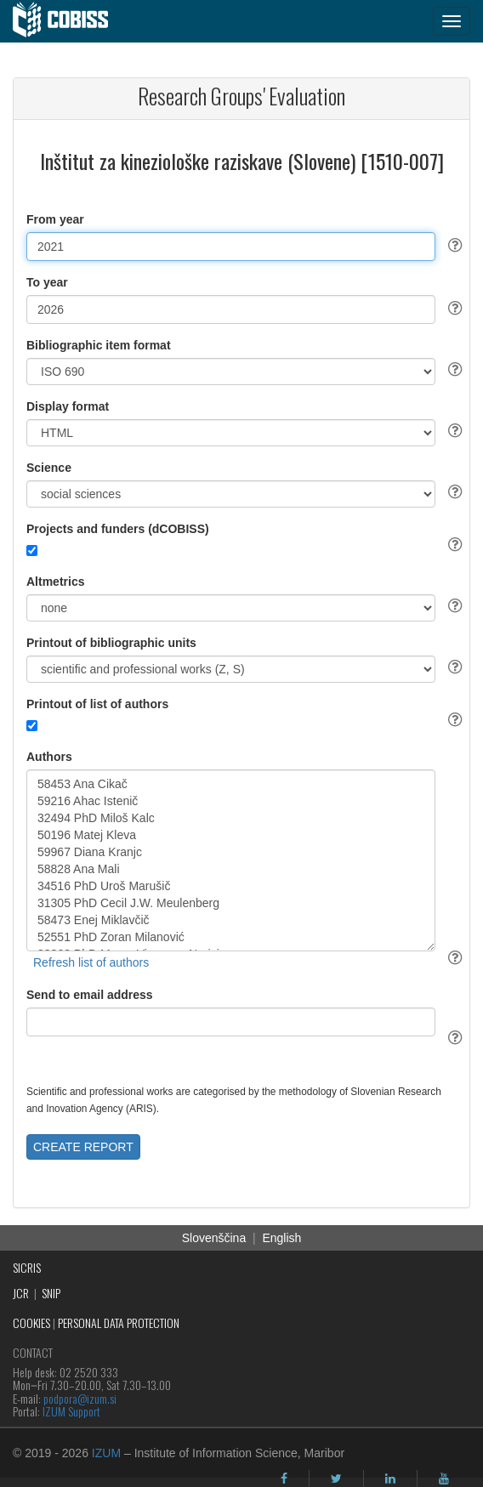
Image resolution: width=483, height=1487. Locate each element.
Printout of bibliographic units (111, 643)
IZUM (106, 1453)
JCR (21, 1293)
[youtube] (444, 1478)
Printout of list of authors (97, 704)
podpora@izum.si (79, 1398)
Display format (67, 406)
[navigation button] (451, 21)
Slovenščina (214, 1238)
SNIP (51, 1293)
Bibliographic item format (98, 345)
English (281, 1238)
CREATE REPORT (83, 1147)
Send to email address (89, 995)
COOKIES (31, 1322)
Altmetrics (55, 581)
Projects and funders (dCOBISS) (117, 529)
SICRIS (27, 1267)
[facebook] (284, 1478)
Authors (49, 756)
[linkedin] (390, 1478)
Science (48, 467)
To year (47, 282)
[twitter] (336, 1478)
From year (55, 219)
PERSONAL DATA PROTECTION (118, 1322)
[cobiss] (69, 21)
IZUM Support (71, 1411)
